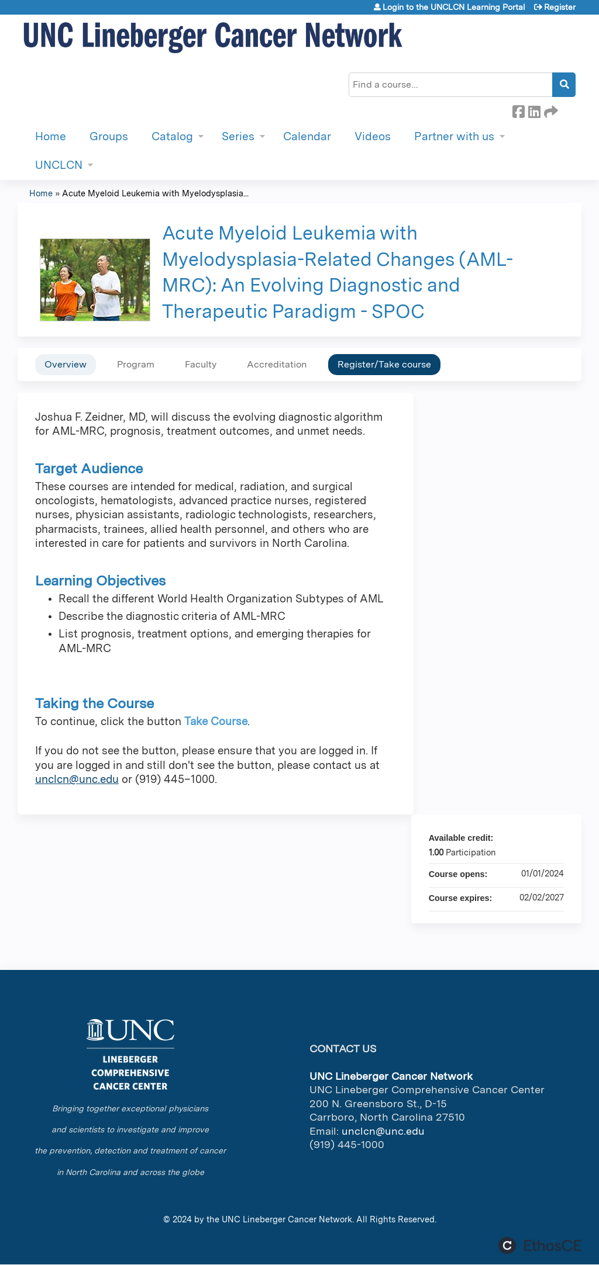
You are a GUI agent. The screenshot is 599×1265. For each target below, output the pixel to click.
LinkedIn (534, 110)
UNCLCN (58, 165)
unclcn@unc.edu (77, 779)
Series (238, 136)
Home (50, 136)
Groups (108, 136)
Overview (65, 364)
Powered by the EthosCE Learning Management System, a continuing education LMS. (539, 1245)
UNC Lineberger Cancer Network (287, 1219)
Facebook (518, 110)
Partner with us (454, 136)
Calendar (307, 136)
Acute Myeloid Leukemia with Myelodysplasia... (155, 193)
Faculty (200, 364)
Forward (550, 110)
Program (135, 364)
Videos (372, 136)
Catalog (172, 136)
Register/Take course (384, 364)
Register (560, 7)
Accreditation (277, 364)
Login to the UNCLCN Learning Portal (454, 7)
